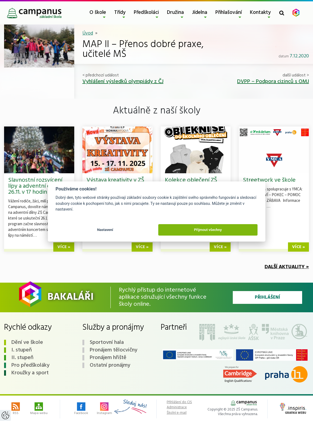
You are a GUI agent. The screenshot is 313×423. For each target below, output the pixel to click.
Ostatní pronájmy (110, 365)
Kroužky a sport (30, 373)
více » (63, 247)
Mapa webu (39, 409)
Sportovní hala (107, 342)
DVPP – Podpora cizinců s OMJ (273, 81)
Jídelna (199, 12)
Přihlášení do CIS (179, 402)
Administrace (177, 407)
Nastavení (105, 230)
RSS (15, 409)
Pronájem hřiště (108, 357)
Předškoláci (146, 12)
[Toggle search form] (282, 13)
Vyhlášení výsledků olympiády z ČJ (122, 81)
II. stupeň (22, 357)
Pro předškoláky (30, 365)
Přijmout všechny (208, 230)
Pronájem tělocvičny (113, 350)
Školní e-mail (177, 413)
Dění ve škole (27, 342)
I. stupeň (21, 350)
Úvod (87, 33)
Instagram (104, 409)
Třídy (120, 12)
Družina (175, 12)
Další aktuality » (287, 267)
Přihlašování (228, 12)
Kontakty (260, 12)
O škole (97, 12)
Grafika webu (293, 409)
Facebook (81, 409)
